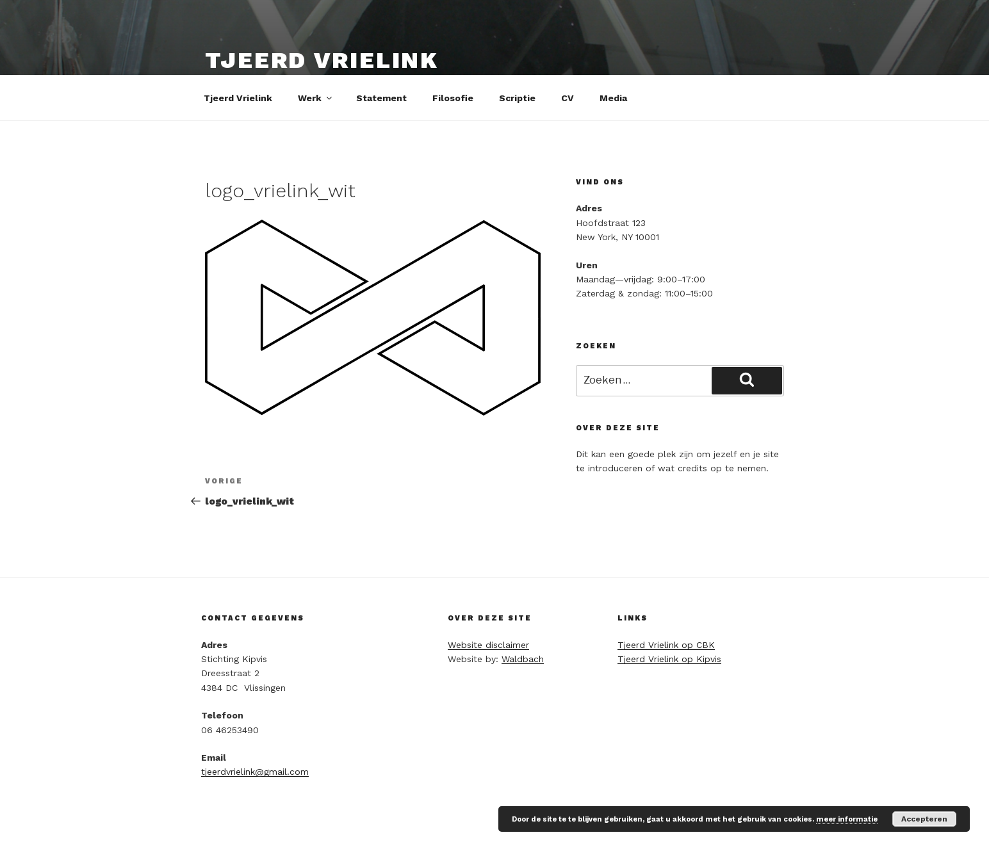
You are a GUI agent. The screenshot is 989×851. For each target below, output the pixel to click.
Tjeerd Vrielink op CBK (666, 645)
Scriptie (517, 98)
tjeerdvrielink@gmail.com (255, 771)
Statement (381, 98)
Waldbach (523, 659)
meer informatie (847, 819)
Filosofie (452, 98)
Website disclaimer (488, 645)
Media (613, 98)
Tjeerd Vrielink (322, 60)
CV (567, 98)
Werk (316, 98)
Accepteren (924, 819)
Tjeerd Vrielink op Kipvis (669, 659)
